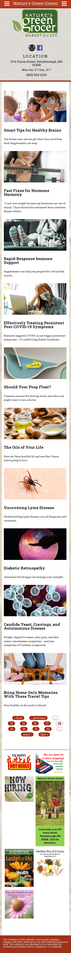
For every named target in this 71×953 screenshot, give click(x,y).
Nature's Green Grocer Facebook (40, 48)
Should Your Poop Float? (27, 386)
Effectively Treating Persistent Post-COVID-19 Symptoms (34, 324)
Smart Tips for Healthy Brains (32, 130)
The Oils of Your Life (23, 447)
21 (35, 729)
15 (23, 723)
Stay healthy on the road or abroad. (25, 705)
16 (35, 723)
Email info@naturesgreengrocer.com (32, 48)
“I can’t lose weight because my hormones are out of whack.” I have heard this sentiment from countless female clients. (35, 207)
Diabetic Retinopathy (24, 568)
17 (47, 723)
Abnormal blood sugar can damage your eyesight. (34, 577)
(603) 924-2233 (36, 75)
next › (27, 734)
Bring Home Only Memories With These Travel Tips (31, 694)
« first (18, 718)
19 (11, 729)
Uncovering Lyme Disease (29, 507)
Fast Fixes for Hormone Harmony (26, 192)
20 (24, 729)
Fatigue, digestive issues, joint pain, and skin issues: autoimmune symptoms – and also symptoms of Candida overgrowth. (31, 641)
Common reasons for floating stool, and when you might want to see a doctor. (34, 398)
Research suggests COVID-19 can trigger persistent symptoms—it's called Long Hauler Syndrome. (34, 338)
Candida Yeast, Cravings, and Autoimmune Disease (32, 626)
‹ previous (38, 718)
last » (44, 734)
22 (48, 729)
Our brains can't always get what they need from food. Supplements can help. (33, 141)
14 (11, 723)
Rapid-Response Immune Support (28, 260)
